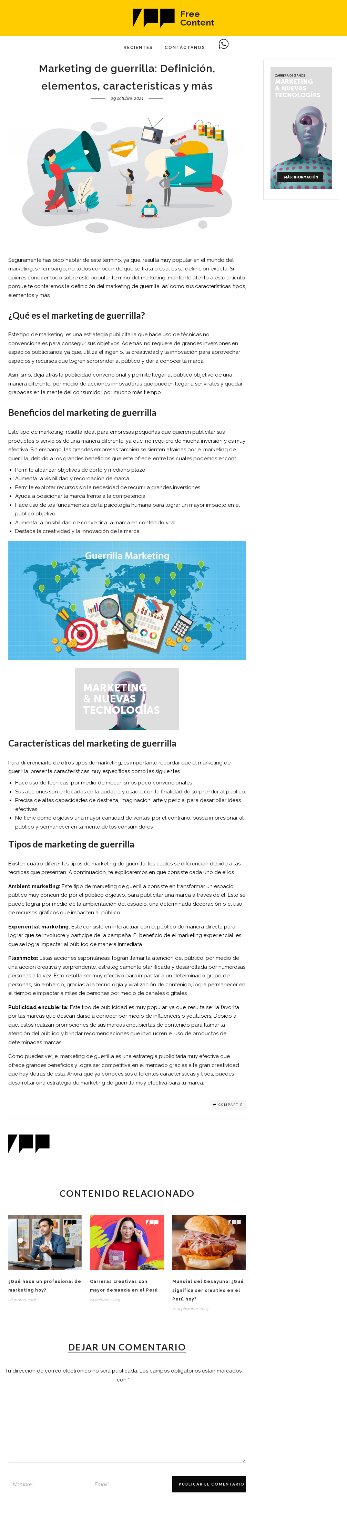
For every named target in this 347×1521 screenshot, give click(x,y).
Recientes (138, 47)
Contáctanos (185, 47)
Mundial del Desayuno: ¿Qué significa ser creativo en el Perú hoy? (208, 1290)
